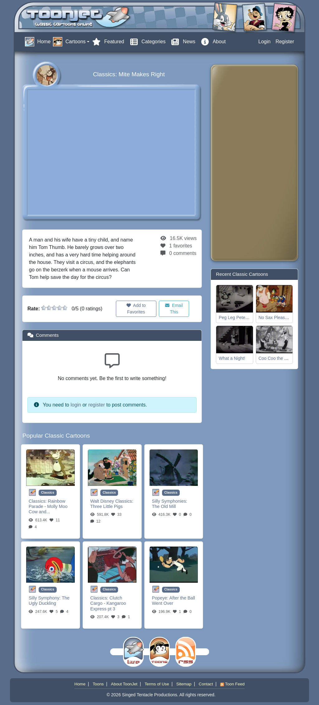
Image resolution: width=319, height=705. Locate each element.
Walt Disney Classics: (111, 501)
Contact (206, 684)
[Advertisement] (240, 162)
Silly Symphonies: (170, 501)
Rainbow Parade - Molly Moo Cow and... (48, 507)
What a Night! (232, 358)
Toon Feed (232, 684)
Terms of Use (157, 684)
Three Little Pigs (106, 506)
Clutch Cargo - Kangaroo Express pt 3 (108, 603)
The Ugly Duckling (49, 600)
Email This (174, 308)
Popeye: (160, 597)
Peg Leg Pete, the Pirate (242, 317)
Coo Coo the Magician (280, 358)
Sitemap (184, 684)
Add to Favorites (136, 308)
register (96, 404)
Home (80, 684)
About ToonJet (124, 684)
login (75, 404)
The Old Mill (164, 506)
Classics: (38, 501)
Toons (98, 684)
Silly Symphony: (45, 597)
